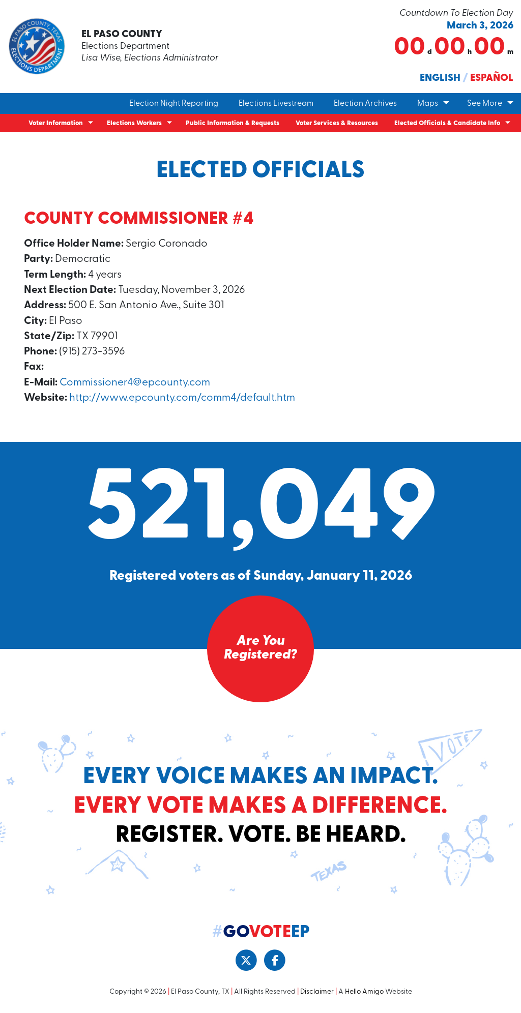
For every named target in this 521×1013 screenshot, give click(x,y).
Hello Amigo (364, 992)
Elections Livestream (276, 104)
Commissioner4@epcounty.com (135, 382)
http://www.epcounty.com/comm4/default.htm (182, 398)
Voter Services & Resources (337, 123)
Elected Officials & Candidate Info (447, 123)
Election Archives (365, 104)
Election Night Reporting (173, 104)
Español (491, 78)
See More (484, 104)
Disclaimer (317, 992)
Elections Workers (134, 123)
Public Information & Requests (232, 123)
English (440, 78)
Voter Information (55, 123)
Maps (427, 104)
